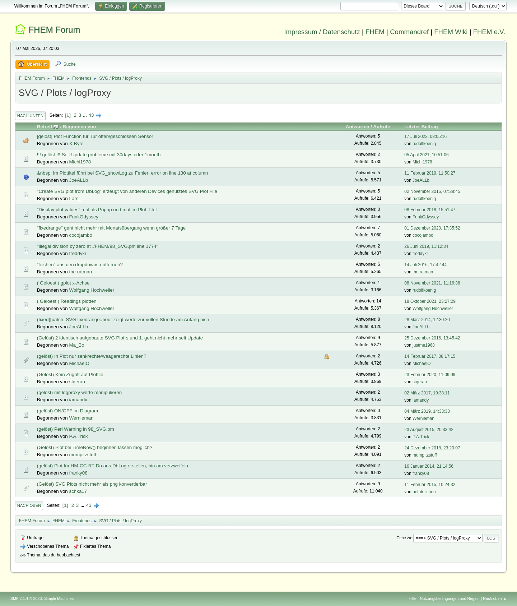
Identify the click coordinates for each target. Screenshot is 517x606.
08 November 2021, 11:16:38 (432, 283)
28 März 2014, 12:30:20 (427, 319)
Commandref (409, 32)
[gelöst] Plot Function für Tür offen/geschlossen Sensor (95, 136)
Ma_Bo (76, 345)
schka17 (78, 491)
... (85, 115)
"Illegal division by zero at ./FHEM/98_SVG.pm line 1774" (97, 246)
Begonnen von (79, 126)
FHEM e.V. (489, 32)
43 (91, 115)
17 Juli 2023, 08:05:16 (425, 136)
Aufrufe (381, 126)
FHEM (375, 32)
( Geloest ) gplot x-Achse (63, 283)
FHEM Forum (54, 29)
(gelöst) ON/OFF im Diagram (67, 410)
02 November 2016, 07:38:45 (432, 191)
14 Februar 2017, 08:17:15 (429, 356)
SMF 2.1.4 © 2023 (26, 598)
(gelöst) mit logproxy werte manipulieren (79, 392)
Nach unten (30, 116)
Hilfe (412, 598)
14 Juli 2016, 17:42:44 (425, 264)
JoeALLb (78, 180)
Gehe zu (403, 538)
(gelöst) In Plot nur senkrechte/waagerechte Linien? (91, 356)
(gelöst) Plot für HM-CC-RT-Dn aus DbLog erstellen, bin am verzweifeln (112, 465)
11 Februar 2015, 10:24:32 (429, 484)
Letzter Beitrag (421, 126)
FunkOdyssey (83, 216)
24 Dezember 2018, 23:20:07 (432, 447)
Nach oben (29, 505)
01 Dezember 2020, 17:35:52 (432, 228)
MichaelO (79, 363)
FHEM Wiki (450, 32)
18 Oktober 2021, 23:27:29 (430, 301)
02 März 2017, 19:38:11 (427, 392)
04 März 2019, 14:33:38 (427, 411)
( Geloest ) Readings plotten (67, 301)
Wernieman (81, 418)
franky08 (78, 473)
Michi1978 (80, 162)
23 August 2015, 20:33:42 (428, 429)
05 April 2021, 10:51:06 (426, 154)
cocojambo (80, 235)
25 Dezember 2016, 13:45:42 (432, 338)
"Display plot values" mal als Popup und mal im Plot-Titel (97, 209)
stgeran (77, 381)
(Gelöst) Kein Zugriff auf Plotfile (70, 374)
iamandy (78, 399)
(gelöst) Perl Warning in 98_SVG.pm (75, 429)
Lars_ (75, 198)
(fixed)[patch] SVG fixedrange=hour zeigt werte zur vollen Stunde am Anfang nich (123, 319)
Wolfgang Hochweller (91, 290)
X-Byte (76, 143)
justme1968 (424, 345)
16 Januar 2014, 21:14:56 (428, 466)
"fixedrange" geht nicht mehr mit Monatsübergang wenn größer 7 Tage (111, 228)
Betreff (48, 126)
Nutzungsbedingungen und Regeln (450, 598)
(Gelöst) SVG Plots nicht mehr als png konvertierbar (92, 484)
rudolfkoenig (424, 143)
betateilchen (424, 491)
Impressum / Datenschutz (322, 32)
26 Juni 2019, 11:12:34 (426, 246)
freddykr (77, 253)
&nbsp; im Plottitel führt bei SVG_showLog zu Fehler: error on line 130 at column (122, 173)
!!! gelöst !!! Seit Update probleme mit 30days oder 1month (99, 154)
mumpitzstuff (82, 454)
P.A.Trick (78, 436)
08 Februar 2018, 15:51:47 (429, 209)
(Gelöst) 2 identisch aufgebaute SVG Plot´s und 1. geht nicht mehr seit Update (120, 338)
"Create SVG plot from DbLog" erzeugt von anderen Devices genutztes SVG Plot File (127, 191)
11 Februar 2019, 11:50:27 (429, 173)
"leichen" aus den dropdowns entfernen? (80, 264)
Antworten (357, 126)
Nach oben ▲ (495, 598)
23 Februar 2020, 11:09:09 (429, 374)
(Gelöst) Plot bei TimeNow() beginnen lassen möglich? (95, 447)
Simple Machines (59, 598)
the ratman (80, 271)
